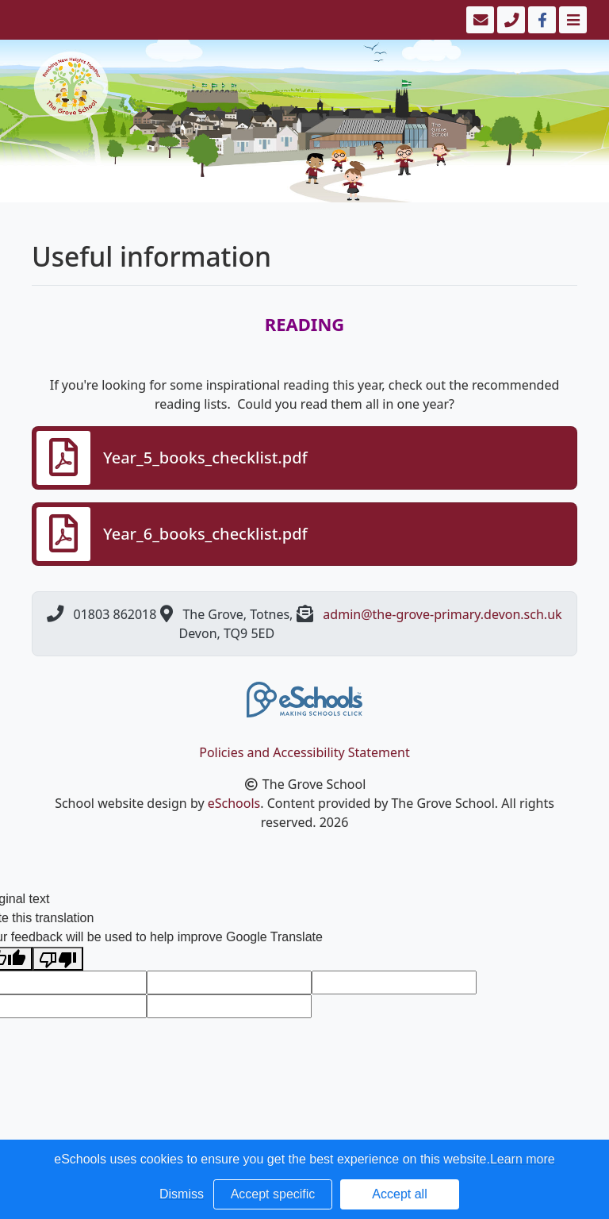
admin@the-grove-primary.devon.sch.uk (442, 614)
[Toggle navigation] (571, 19)
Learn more (522, 1159)
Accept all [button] (399, 1194)
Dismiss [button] (181, 1194)
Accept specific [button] (273, 1194)
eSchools (234, 803)
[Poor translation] (58, 959)
